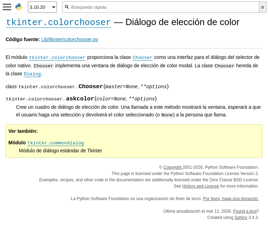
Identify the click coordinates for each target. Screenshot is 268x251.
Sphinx (240, 217)
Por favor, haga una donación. (231, 198)
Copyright (173, 167)
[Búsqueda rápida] (161, 7)
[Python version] (42, 7)
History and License (201, 186)
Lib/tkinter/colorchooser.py (70, 39)
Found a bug (244, 211)
